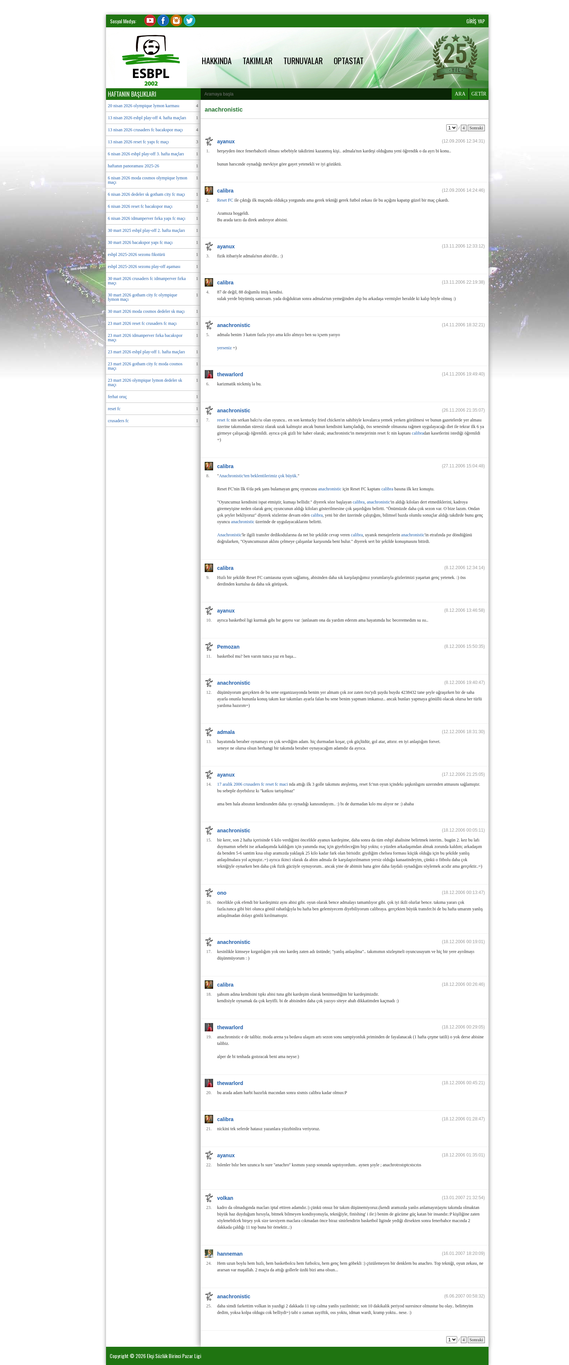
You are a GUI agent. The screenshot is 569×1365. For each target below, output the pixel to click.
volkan (225, 1198)
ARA (460, 94)
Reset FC (225, 200)
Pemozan (228, 647)
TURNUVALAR (303, 60)
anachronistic (233, 325)
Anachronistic (229, 534)
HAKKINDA (217, 60)
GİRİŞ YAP (475, 21)
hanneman (230, 1254)
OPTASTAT (349, 60)
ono (222, 893)
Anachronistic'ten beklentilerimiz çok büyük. (258, 475)
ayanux (226, 141)
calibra (225, 191)
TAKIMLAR (257, 60)
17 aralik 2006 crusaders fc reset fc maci (252, 784)
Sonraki (476, 128)
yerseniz (224, 347)
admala (226, 732)
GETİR (478, 94)
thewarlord (230, 374)
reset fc (223, 420)
